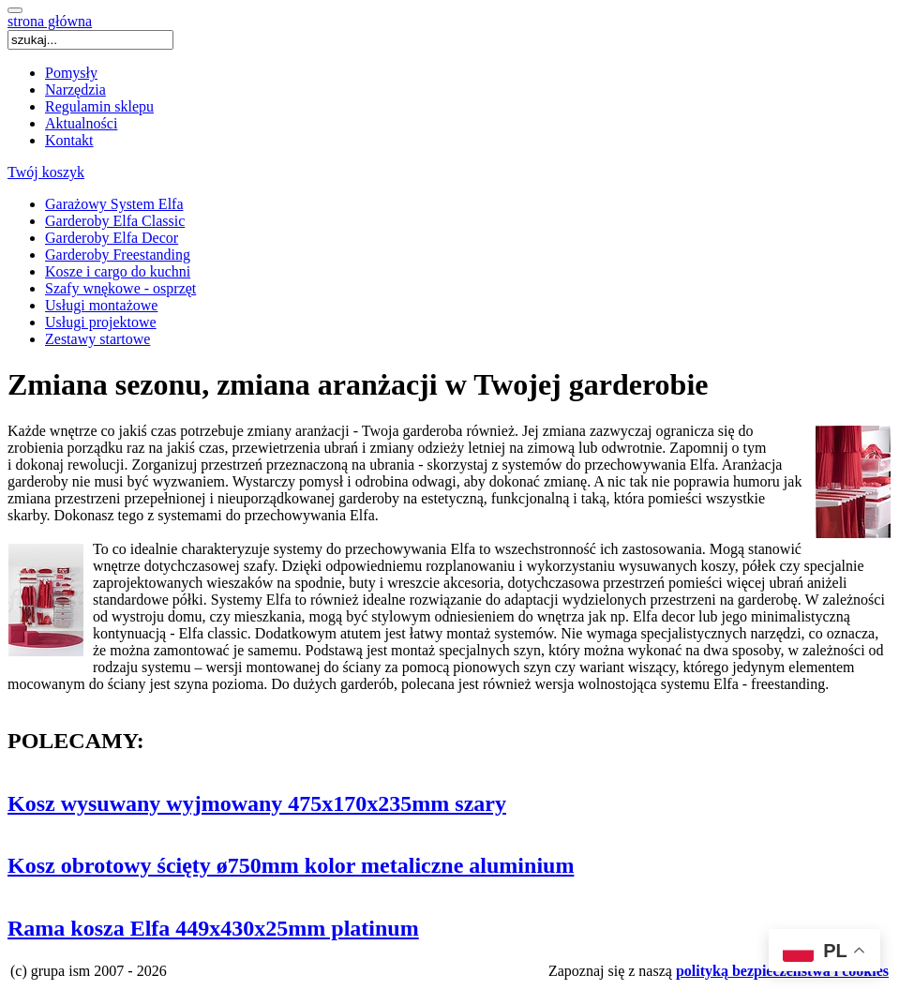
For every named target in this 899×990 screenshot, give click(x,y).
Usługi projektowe (101, 322)
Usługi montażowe (101, 305)
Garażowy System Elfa (114, 204)
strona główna (49, 21)
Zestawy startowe (97, 339)
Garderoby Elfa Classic (115, 221)
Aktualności (81, 123)
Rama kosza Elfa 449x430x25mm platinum (213, 928)
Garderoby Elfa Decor (111, 238)
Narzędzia (75, 90)
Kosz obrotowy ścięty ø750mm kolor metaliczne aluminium (290, 865)
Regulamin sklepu (99, 106)
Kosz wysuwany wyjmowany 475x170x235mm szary (256, 803)
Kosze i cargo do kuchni (117, 271)
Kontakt (69, 140)
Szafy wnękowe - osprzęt (120, 288)
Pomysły (71, 73)
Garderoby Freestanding (117, 254)
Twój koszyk (45, 172)
